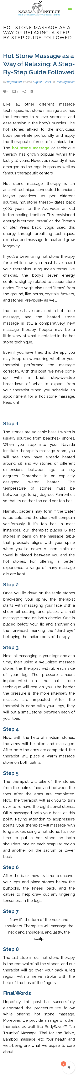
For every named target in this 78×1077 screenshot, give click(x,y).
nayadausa (14, 82)
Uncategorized (65, 82)
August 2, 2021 (42, 82)
